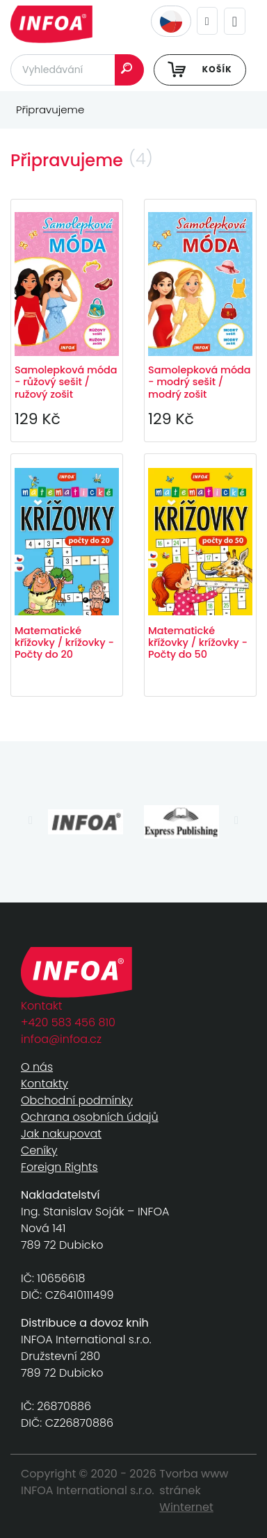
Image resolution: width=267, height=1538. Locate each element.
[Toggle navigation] (234, 21)
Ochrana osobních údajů (90, 1117)
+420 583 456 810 (68, 1022)
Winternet (186, 1507)
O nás (37, 1067)
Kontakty (44, 1084)
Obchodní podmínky (77, 1100)
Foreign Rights (59, 1167)
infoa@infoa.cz (61, 1039)
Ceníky (39, 1150)
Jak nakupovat (61, 1134)
